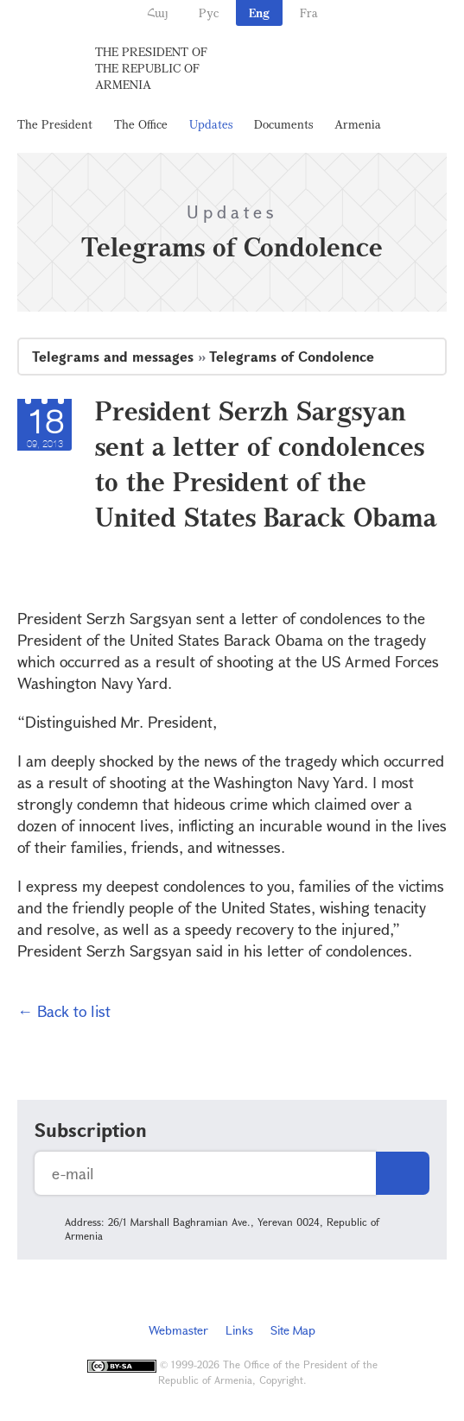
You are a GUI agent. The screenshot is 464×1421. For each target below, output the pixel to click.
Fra (309, 12)
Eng (259, 12)
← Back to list (64, 1011)
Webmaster (178, 1330)
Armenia (357, 124)
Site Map (292, 1330)
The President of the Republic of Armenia (151, 67)
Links (239, 1330)
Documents (283, 124)
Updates (210, 124)
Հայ (157, 12)
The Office (141, 124)
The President (54, 124)
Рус (209, 12)
